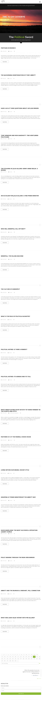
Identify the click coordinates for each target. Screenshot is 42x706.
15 (2, 656)
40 (28, 658)
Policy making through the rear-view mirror (18, 557)
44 (39, 658)
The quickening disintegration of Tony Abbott (18, 75)
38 (23, 658)
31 (4, 658)
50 (15, 660)
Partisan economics (8, 48)
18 (10, 656)
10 (26, 654)
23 (23, 656)
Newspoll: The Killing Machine (12, 256)
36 (18, 658)
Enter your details (5, 685)
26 (31, 656)
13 (34, 654)
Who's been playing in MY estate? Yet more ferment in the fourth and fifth (20, 410)
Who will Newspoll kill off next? (13, 229)
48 (10, 660)
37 (20, 658)
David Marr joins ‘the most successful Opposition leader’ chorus (19, 531)
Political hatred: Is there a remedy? (14, 349)
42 (34, 658)
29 (39, 656)
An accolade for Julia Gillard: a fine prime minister (20, 196)
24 (26, 656)
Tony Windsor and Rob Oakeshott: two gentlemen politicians (19, 136)
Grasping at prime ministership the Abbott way (18, 497)
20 (15, 656)
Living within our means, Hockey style (15, 470)
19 (12, 656)
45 (2, 660)
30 (2, 658)
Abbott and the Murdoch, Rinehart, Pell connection (20, 590)
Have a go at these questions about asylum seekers (20, 108)
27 (34, 656)
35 (15, 658)
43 (36, 658)
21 (18, 656)
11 (28, 654)
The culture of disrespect (10, 289)
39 (26, 658)
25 (28, 656)
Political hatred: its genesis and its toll (16, 376)
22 (20, 656)
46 (4, 660)
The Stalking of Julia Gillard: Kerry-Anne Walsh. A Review (19, 169)
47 (7, 660)
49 (12, 660)
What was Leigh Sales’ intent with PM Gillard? (18, 618)
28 (36, 656)
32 (7, 658)
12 (31, 654)
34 (12, 658)
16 (4, 656)
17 (7, 656)
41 (31, 658)
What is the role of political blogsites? (15, 316)
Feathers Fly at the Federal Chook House (16, 437)
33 (10, 658)
